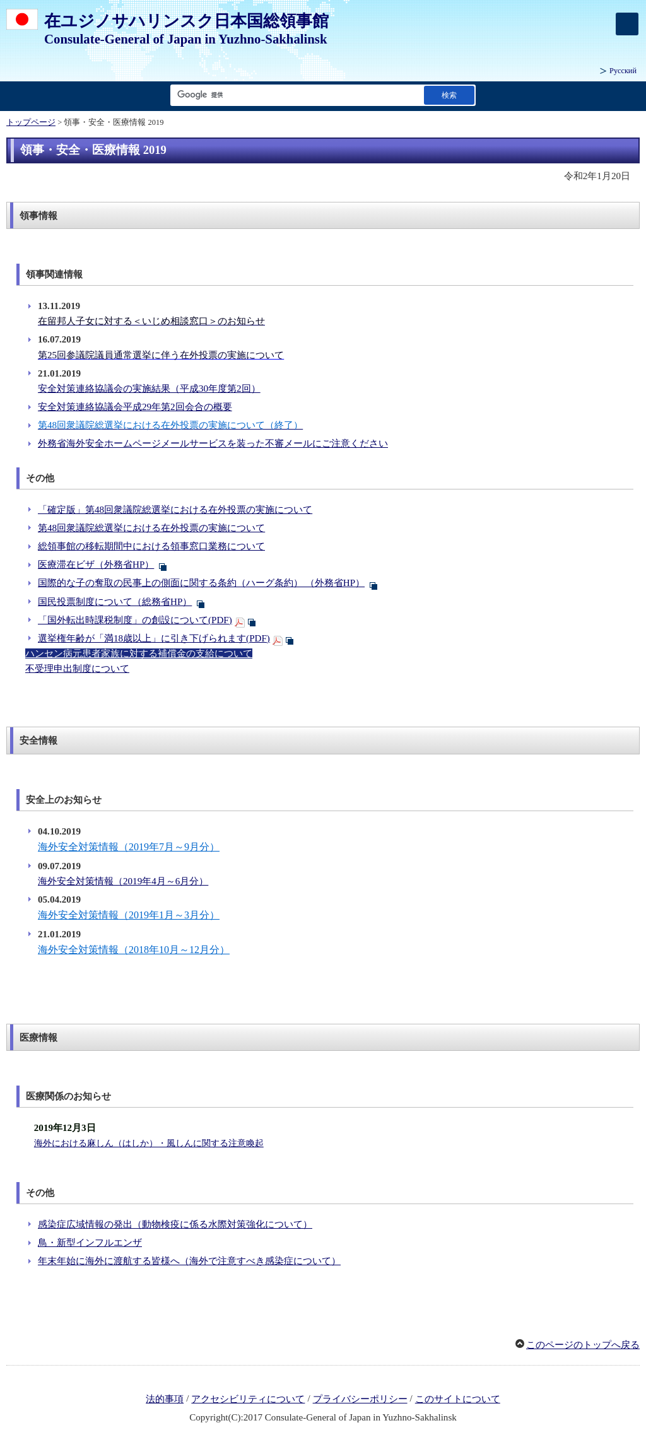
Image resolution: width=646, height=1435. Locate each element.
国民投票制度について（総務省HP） (115, 602)
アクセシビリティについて (248, 1399)
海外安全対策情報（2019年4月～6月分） (123, 881)
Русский (623, 70)
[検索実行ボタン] (449, 95)
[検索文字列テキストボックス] (295, 95)
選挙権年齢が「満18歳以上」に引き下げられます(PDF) (154, 638)
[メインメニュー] (627, 24)
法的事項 (165, 1399)
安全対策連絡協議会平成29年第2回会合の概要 (135, 407)
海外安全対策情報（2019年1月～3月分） (129, 915)
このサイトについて (457, 1399)
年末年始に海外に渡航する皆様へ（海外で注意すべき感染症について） (189, 1261)
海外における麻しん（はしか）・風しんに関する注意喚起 (149, 1143)
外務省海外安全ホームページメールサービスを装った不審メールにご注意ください (213, 443)
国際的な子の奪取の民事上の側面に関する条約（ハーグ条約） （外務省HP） (201, 583)
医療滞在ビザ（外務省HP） (96, 564)
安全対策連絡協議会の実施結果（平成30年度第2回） (149, 389)
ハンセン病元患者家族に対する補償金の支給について (138, 653)
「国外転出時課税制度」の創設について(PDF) (135, 620)
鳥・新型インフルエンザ (90, 1243)
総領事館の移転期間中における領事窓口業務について (151, 546)
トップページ (31, 122)
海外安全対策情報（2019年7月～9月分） (129, 846)
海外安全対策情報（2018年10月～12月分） (134, 949)
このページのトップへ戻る (583, 1345)
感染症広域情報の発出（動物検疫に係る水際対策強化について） (175, 1224)
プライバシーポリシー (360, 1399)
